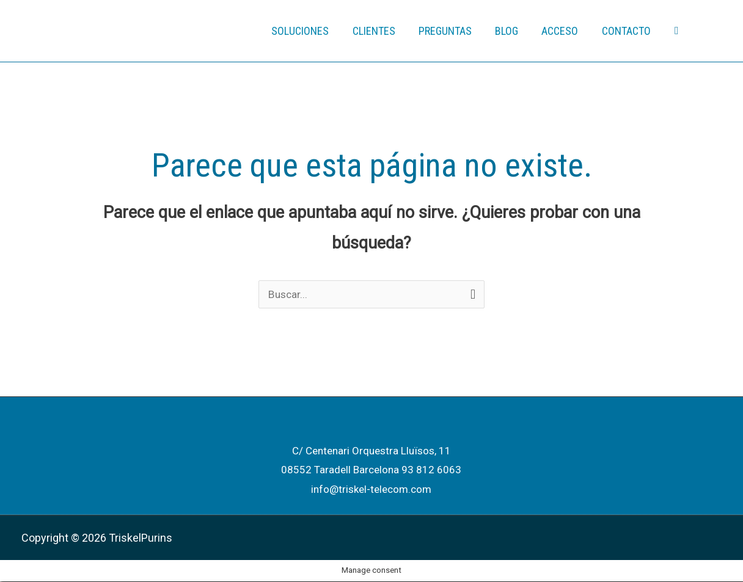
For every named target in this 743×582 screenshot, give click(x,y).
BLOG (510, 31)
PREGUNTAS (450, 31)
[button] (677, 30)
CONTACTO (626, 31)
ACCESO (562, 31)
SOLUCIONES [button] (308, 31)
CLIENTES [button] (380, 31)
